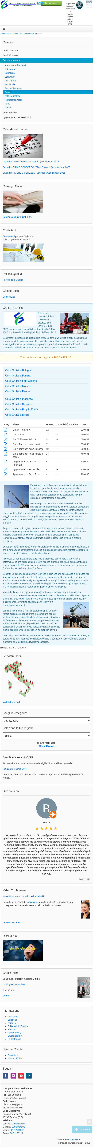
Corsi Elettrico (10, 112)
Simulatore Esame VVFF (15, 769)
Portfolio (12, 1023)
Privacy (11, 1029)
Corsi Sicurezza (10, 55)
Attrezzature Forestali (14, 65)
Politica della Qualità (13, 280)
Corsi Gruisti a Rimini (17, 414)
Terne (6, 103)
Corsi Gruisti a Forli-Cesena (21, 381)
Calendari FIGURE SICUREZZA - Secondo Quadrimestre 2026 (34, 173)
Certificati (12, 1020)
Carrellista (9, 73)
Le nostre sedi (15, 1039)
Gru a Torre (9, 80)
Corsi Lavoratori (11, 50)
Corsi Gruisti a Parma (17, 391)
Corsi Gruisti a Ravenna (18, 404)
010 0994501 (18, 1127)
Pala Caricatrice (11, 96)
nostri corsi (32, 902)
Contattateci (9, 236)
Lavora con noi (15, 1036)
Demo (6, 995)
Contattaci (13, 1055)
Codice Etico (9, 297)
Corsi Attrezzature (11, 60)
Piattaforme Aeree (13, 100)
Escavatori (9, 77)
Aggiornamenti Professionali (17, 117)
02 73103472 (17, 1130)
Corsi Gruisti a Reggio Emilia (21, 409)
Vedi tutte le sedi (11, 702)
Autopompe (9, 69)
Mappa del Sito (15, 1058)
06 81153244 (16, 1133)
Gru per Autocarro (12, 88)
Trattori (7, 107)
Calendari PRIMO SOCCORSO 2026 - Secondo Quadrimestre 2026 (36, 167)
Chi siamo (12, 1016)
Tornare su (82, 1129)
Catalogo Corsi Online (14, 984)
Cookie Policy (14, 1032)
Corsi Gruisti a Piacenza (19, 399)
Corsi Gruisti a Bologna (18, 370)
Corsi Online (46, 746)
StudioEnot (74, 1139)
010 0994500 (52, 3)
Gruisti (7, 92)
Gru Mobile (9, 84)
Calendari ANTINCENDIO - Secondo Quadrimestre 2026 (31, 161)
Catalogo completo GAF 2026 (17, 217)
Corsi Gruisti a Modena (18, 386)
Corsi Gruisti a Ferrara (18, 375)
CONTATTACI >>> (12, 922)
